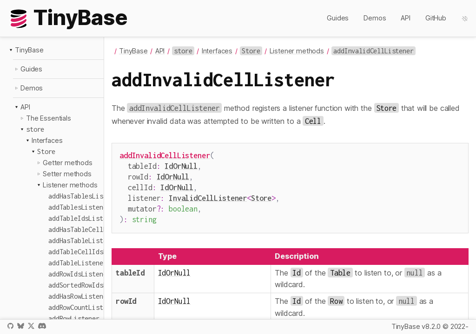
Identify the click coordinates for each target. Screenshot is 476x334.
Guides (338, 18)
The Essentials (48, 118)
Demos (375, 18)
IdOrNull (181, 165)
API (405, 18)
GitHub (435, 18)
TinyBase (29, 50)
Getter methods (68, 163)
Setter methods (67, 174)
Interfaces (47, 140)
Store (261, 194)
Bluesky (20, 326)
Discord (42, 326)
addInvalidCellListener (164, 155)
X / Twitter (31, 326)
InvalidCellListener (208, 194)
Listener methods (70, 185)
